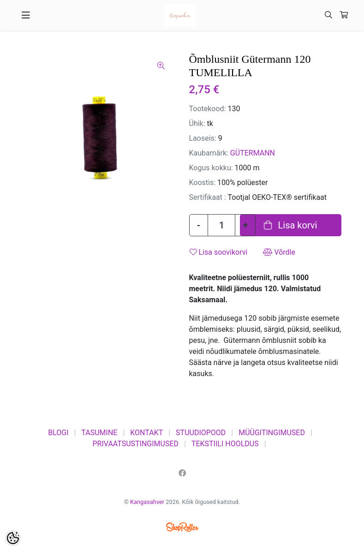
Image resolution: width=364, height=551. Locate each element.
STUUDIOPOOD (201, 432)
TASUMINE (99, 432)
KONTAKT (146, 432)
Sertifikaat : (207, 197)
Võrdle (279, 252)
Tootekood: (207, 108)
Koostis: (202, 182)
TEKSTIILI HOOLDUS (225, 443)
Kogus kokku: (211, 167)
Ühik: (197, 123)
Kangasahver (147, 501)
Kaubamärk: (208, 153)
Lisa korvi (290, 225)
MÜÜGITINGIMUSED (272, 432)
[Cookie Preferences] (13, 538)
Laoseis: (202, 138)
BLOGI (58, 432)
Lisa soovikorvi (219, 252)
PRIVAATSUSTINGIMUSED (135, 443)
